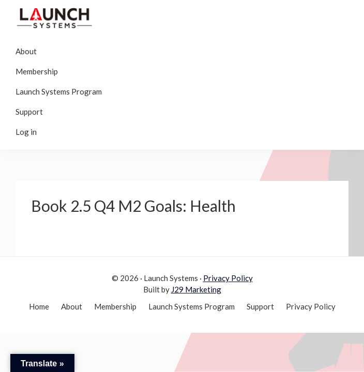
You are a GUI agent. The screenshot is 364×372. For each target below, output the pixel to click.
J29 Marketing (196, 289)
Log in (26, 131)
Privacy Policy (228, 278)
